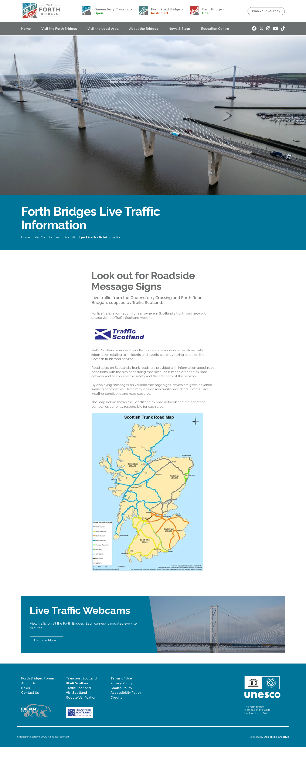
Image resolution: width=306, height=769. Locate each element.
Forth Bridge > (213, 9)
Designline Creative (276, 758)
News (25, 710)
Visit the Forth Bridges (59, 29)
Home (26, 29)
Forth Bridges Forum (37, 700)
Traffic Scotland (78, 710)
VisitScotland (76, 715)
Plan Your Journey (266, 11)
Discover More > (46, 662)
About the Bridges (143, 29)
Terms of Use (121, 700)
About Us (28, 705)
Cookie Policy (121, 710)
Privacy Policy (121, 705)
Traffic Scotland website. (134, 325)
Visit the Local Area (103, 29)
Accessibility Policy (125, 715)
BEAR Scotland (77, 705)
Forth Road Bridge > (167, 9)
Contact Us (30, 715)
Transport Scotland (81, 700)
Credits (116, 720)
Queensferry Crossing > (113, 9)
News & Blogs (180, 29)
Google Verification (81, 720)
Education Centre (215, 29)
